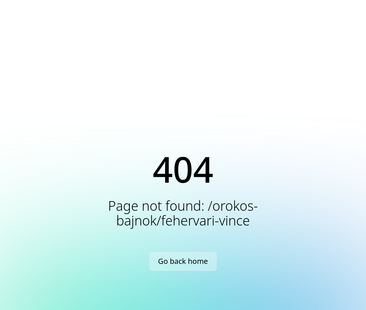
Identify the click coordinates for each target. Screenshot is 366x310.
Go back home (183, 261)
